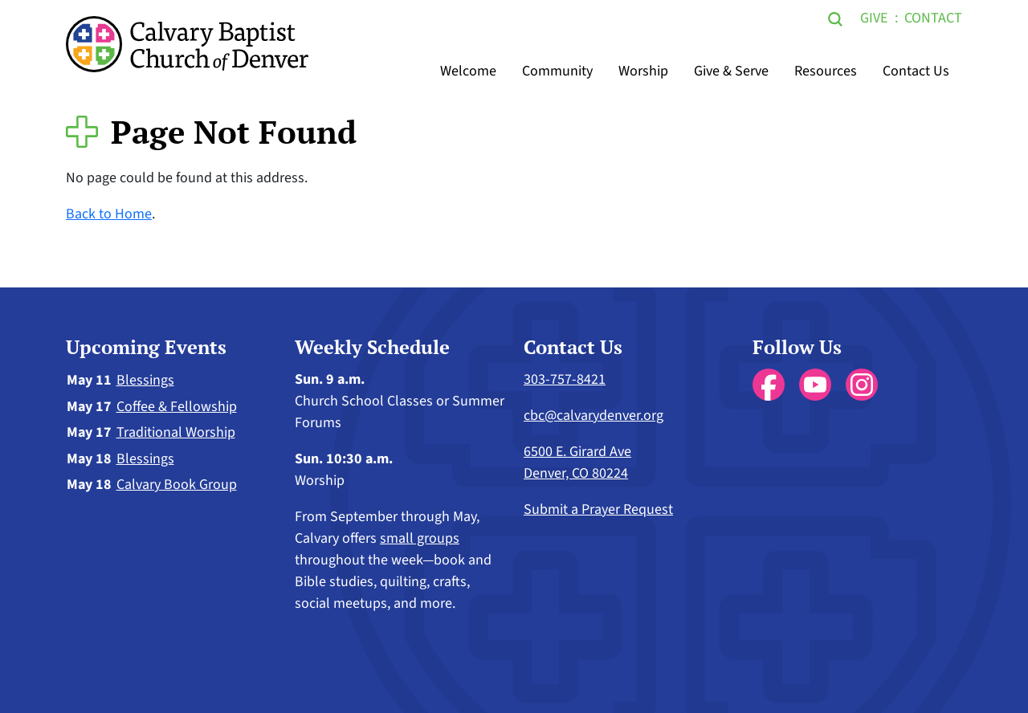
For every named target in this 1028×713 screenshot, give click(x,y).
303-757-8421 (565, 379)
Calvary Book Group (176, 485)
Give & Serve (731, 71)
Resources (825, 71)
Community (557, 71)
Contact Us (916, 71)
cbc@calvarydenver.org (593, 415)
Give (873, 18)
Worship (643, 71)
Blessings (145, 380)
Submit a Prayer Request (598, 509)
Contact (933, 18)
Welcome (468, 71)
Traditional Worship (175, 432)
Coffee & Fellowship (176, 407)
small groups (419, 538)
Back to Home (109, 214)
